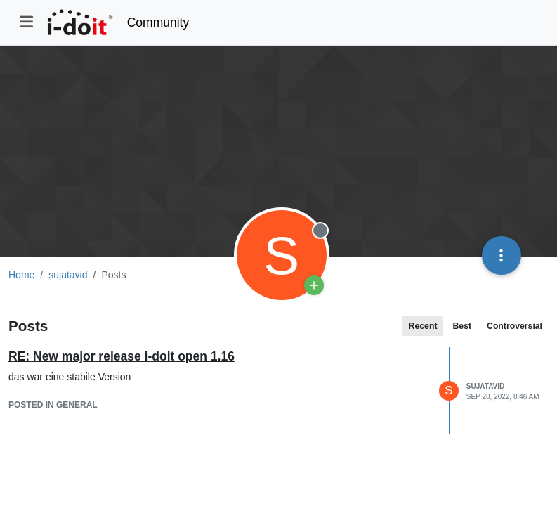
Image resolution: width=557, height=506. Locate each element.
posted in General (53, 405)
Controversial (514, 326)
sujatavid (485, 386)
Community (158, 22)
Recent (423, 326)
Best (461, 326)
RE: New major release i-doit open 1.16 (121, 356)
